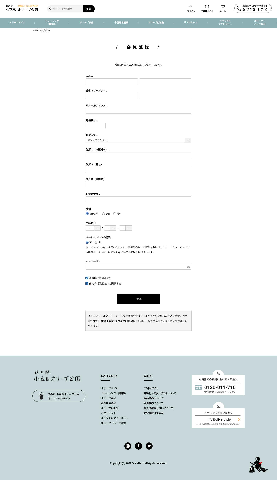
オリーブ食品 (86, 22)
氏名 (90, 76)
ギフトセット (190, 22)
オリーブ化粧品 (156, 22)
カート (223, 8)
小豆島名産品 (121, 22)
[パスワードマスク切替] (188, 266)
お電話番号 (93, 194)
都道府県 (92, 135)
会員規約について (154, 403)
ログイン (191, 8)
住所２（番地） (96, 164)
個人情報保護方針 (99, 283)
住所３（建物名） (96, 179)
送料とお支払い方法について (160, 393)
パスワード (93, 261)
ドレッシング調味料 (52, 22)
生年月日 (91, 223)
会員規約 (94, 278)
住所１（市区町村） (98, 149)
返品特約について (154, 398)
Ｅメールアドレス (97, 105)
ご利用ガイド (207, 8)
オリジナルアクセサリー (225, 22)
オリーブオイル (17, 22)
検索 (89, 9)
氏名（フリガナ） (97, 90)
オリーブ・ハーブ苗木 (259, 22)
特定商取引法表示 (154, 413)
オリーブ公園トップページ (58, 396)
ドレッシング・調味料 (113, 393)
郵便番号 (92, 120)
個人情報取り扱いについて (159, 408)
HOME (35, 30)
